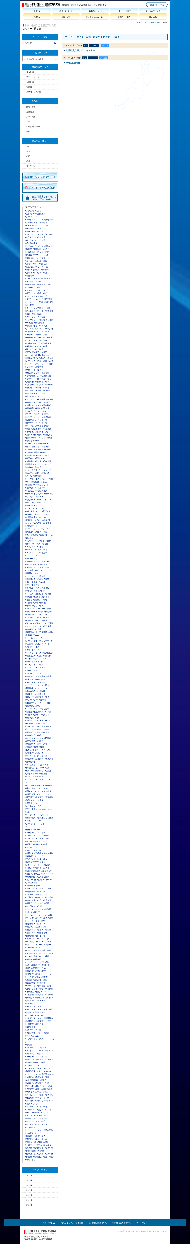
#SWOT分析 (30, 986)
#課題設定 (29, 732)
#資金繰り (47, 1145)
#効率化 (28, 998)
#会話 (43, 479)
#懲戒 (27, 771)
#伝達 (43, 317)
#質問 (39, 880)
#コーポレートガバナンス (36, 915)
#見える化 (48, 1009)
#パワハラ (47, 1092)
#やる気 (28, 776)
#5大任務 (29, 287)
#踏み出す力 (40, 497)
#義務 (50, 853)
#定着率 (42, 576)
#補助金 (38, 467)
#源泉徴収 (37, 1157)
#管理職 (28, 1045)
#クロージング (43, 939)
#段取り (47, 865)
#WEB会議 (45, 768)
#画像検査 (39, 753)
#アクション (30, 617)
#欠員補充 (43, 326)
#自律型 (44, 844)
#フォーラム (46, 570)
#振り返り (45, 709)
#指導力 (40, 741)
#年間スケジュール (41, 485)
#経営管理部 (30, 983)
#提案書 (44, 977)
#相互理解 (47, 656)
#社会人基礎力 (31, 788)
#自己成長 (29, 267)
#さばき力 (37, 273)
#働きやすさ (30, 1003)
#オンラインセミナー (34, 865)
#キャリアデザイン (33, 738)
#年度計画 (41, 891)
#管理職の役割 (31, 326)
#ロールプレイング (33, 653)
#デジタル (29, 1059)
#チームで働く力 (44, 500)
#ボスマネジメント (33, 555)
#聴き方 (43, 1080)
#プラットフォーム (33, 809)
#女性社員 (29, 1054)
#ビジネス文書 (31, 956)
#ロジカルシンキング (34, 1068)
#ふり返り (41, 231)
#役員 (37, 992)
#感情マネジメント (43, 432)
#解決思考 (29, 532)
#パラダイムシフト (33, 220)
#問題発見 (29, 688)
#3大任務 (29, 452)
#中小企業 (29, 918)
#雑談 (49, 438)
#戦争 (47, 331)
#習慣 (27, 270)
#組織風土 (29, 514)
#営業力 (48, 930)
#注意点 (48, 771)
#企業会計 (49, 311)
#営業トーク (30, 370)
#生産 (33, 1142)
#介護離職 (39, 349)
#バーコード (40, 573)
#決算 (27, 800)
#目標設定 (29, 974)
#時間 (27, 785)
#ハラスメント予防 (33, 806)
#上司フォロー (41, 694)
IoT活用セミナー (33, 127)
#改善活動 (29, 614)
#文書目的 (29, 382)
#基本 (33, 785)
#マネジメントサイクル (35, 290)
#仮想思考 (49, 759)
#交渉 (27, 535)
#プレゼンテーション (34, 1018)
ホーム (139, 22)
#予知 (43, 968)
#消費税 (28, 1157)
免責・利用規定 (49, 1223)
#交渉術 (34, 535)
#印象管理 (47, 461)
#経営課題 (46, 417)
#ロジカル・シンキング (35, 541)
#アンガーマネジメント (35, 591)
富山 (28, 146)
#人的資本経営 (45, 402)
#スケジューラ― (32, 399)
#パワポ (45, 567)
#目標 (33, 435)
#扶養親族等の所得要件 (35, 337)
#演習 (41, 665)
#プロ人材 (39, 329)
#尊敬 (27, 258)
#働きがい (29, 473)
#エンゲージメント (33, 685)
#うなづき (29, 367)
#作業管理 (49, 995)
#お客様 (50, 479)
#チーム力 (29, 594)
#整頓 (45, 293)
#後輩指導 (29, 1101)
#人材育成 (29, 1077)
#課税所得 (47, 626)
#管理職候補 (38, 776)
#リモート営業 (37, 800)
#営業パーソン (31, 803)
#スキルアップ (47, 874)
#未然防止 (35, 874)
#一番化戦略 (30, 252)
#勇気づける (42, 818)
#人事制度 (35, 912)
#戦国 (47, 455)
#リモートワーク (32, 650)
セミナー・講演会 (152, 22)
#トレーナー (48, 859)
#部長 (41, 606)
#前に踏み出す (31, 243)
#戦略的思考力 (39, 214)
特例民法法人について (121, 1223)
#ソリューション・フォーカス (37, 529)
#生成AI (38, 550)
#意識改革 (47, 900)
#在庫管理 (35, 871)
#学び (38, 511)
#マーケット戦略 (32, 756)
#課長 (39, 744)
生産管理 (30, 112)
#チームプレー (43, 729)
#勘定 (39, 735)
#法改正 (44, 352)
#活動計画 (39, 644)
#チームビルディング (34, 662)
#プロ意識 (29, 1133)
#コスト (38, 346)
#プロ (49, 355)
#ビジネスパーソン (33, 246)
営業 (28, 122)
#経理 (49, 986)
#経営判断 (29, 1098)
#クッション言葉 (42, 225)
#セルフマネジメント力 (35, 682)
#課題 (33, 1151)
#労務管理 (29, 1089)
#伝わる (34, 438)
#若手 (49, 871)
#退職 (43, 1089)
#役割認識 (41, 691)
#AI (48, 750)
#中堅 (33, 880)
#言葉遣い (29, 464)
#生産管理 (29, 1024)
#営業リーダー (39, 1012)
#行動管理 (39, 759)
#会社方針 (29, 679)
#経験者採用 (30, 284)
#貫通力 (36, 715)
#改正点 (38, 261)
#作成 (43, 679)
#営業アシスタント (39, 862)
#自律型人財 (46, 520)
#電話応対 (29, 1086)
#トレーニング (41, 614)
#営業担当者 (47, 653)
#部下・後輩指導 (32, 447)
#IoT (45, 1086)
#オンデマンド (31, 576)
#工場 (33, 1115)
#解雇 (49, 1089)
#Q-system (42, 564)
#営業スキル (30, 933)
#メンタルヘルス (32, 647)
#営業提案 (29, 759)
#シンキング (44, 788)
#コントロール (31, 340)
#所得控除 (41, 986)
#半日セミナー (31, 402)
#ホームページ (31, 835)
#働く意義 (39, 228)
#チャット (47, 550)
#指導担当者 (30, 579)
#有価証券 (29, 385)
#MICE (34, 612)
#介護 (27, 438)
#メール (50, 888)
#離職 (41, 747)
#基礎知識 (39, 697)
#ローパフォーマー (33, 449)
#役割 (39, 906)
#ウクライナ (30, 331)
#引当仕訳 (29, 491)
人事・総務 (31, 117)
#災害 (37, 458)
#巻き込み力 (30, 691)
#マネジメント (41, 1124)
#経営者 (44, 1057)
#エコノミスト (31, 821)
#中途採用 (41, 284)
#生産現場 (29, 1036)
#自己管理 (29, 305)
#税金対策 (29, 629)
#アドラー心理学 (32, 414)
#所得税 (36, 597)
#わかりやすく (31, 606)
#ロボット (41, 547)
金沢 (28, 151)
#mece (36, 441)
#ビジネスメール (46, 953)
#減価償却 (49, 385)
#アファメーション (41, 255)
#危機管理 (29, 936)
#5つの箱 (29, 323)
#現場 (45, 1142)
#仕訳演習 (39, 797)
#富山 (37, 947)
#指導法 (48, 594)
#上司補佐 (37, 998)
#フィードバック (42, 688)
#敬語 (27, 429)
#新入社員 (29, 1124)
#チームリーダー (42, 514)
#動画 (43, 833)
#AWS (51, 1074)
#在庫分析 (45, 588)
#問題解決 (29, 1136)
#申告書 (50, 399)
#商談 (45, 1107)
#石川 (27, 812)
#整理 (39, 293)
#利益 (41, 423)
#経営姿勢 (29, 856)
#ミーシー (29, 364)
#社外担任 (29, 992)
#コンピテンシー (32, 962)
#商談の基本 (48, 918)
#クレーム (39, 856)
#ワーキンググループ (34, 847)
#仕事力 (36, 844)
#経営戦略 (37, 249)
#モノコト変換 (43, 252)
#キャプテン (46, 726)
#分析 (27, 829)
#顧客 (27, 862)
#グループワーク (32, 317)
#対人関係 (29, 497)
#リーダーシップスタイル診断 (37, 308)
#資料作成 (39, 897)
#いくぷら (29, 355)
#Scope (36, 635)
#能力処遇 (43, 223)
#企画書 (28, 980)
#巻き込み (45, 414)
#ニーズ (44, 756)
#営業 (39, 1107)
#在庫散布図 (46, 376)
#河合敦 (28, 455)
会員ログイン (156, 5)
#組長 (37, 473)
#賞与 (27, 774)
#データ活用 (44, 838)
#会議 (27, 1104)
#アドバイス (40, 791)
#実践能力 (29, 644)
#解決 (50, 632)
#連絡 (27, 612)
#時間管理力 (30, 741)
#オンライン (30, 1107)
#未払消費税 (40, 488)
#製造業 (28, 1062)
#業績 (41, 535)
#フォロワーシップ (33, 567)
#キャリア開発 (31, 670)
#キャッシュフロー (43, 1098)
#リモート (49, 1059)
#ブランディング (38, 829)
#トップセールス (32, 479)
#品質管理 (39, 995)
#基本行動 (48, 1130)
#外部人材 (49, 329)
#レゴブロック (31, 665)
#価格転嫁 (29, 346)
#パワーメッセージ (33, 886)
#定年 (35, 700)
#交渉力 (28, 273)
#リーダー (41, 1115)
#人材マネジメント (33, 405)
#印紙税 (40, 1151)
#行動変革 (35, 270)
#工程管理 (29, 995)
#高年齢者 (46, 405)
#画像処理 (29, 753)
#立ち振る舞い (43, 877)
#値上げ (46, 346)
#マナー (47, 945)
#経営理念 (43, 774)
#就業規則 (41, 1021)
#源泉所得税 (30, 1154)
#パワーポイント (32, 1065)
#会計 (27, 965)
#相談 (40, 612)
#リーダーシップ (32, 1057)
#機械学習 (29, 971)
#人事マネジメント (33, 217)
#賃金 (37, 1089)
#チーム (28, 1012)
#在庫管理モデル (32, 376)
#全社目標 (39, 420)
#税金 (51, 1157)
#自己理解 (46, 738)
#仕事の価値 (30, 231)
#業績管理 (39, 1083)
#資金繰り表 (30, 735)
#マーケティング (32, 833)
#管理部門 (39, 281)
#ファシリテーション (44, 1101)
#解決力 (28, 255)
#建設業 (28, 844)
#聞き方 (38, 918)
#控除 (43, 399)
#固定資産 (39, 385)
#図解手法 (29, 697)
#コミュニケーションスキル (36, 765)
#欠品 (43, 379)
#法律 (46, 1033)
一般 (28, 131)
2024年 (29, 1190)
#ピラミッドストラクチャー (36, 443)
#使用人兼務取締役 (33, 853)
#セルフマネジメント (34, 1009)
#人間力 (37, 287)
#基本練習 (29, 228)
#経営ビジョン (41, 894)
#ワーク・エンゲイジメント (36, 815)
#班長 (27, 871)
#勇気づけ (29, 791)
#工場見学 (43, 841)
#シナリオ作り (41, 620)
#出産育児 (47, 435)
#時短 (43, 393)
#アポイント (30, 859)
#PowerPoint (40, 1015)
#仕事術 (50, 364)
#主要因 (28, 603)
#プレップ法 (30, 721)
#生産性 (28, 959)
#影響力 (28, 715)
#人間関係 (41, 924)
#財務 (41, 989)
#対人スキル (30, 729)
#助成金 (38, 461)
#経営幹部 (39, 1059)
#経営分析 (49, 897)
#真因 (35, 603)
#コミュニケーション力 (35, 667)
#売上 (39, 314)
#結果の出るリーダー (34, 494)
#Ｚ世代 (40, 370)
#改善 (37, 1136)
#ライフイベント (32, 234)
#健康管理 (29, 703)
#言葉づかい (30, 930)
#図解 (45, 980)
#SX (38, 544)
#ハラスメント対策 (43, 703)
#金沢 (49, 942)
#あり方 (28, 523)
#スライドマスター (33, 585)
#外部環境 (47, 523)
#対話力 (45, 685)
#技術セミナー (31, 1027)
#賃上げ (36, 343)
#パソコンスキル (44, 1071)
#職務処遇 (29, 225)
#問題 (27, 1151)
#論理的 (28, 441)
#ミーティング (37, 1104)
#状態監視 (35, 968)
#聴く (27, 482)
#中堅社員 (39, 1054)
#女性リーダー (47, 974)
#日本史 (43, 452)
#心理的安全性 (31, 517)
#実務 (37, 971)
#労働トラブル (31, 838)
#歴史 (36, 452)
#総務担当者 (42, 933)
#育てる (28, 623)
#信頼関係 (29, 718)
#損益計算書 (30, 900)
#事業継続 (29, 458)
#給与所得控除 (41, 335)
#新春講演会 (38, 455)
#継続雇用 (29, 408)
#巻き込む (43, 264)
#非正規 (28, 700)
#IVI (34, 564)
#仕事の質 (48, 494)
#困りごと (41, 502)
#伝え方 (47, 1068)
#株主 (47, 697)
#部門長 (28, 841)
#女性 (27, 912)
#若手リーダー (41, 211)
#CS (27, 1080)
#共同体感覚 (30, 818)
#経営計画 (29, 1083)
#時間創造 (48, 299)
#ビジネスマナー (32, 1127)
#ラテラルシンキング (34, 299)
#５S (43, 1136)
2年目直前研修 (73, 62)
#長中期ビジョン (32, 676)
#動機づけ (29, 694)
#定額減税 (29, 461)
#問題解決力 (30, 924)
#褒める (38, 388)
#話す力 (40, 785)
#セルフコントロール (34, 945)
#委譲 (50, 320)
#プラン (28, 626)
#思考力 (46, 249)
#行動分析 (45, 473)
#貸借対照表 (38, 1148)
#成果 (37, 520)
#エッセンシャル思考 (34, 302)
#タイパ (38, 396)
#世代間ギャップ (32, 373)
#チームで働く (41, 240)
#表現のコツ (38, 623)
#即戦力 (50, 284)
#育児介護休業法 (32, 352)
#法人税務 (49, 1154)
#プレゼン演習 (40, 723)
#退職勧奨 (46, 449)
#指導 (43, 676)
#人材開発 (29, 947)
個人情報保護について (98, 1223)
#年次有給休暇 (37, 771)
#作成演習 (49, 623)
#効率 (45, 261)
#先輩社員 (37, 868)
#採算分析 (49, 1095)
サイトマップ (141, 1223)
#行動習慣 (45, 270)
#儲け (47, 420)
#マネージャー (31, 953)
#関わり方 (45, 715)
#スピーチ (43, 850)
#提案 (39, 859)
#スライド (37, 626)
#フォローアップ (32, 709)
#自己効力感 (30, 311)
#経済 (50, 818)
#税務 (45, 1157)
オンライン (31, 166)
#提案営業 (39, 367)
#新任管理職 (39, 323)
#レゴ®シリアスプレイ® (35, 659)
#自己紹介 (39, 718)
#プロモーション (46, 835)
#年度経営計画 (31, 526)
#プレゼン (49, 1110)
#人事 (49, 1021)
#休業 (37, 706)
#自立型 (42, 603)
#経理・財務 (30, 1160)
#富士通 (45, 544)
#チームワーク (31, 1118)
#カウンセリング (44, 258)
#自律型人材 (47, 246)
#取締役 (36, 1062)
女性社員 (30, 82)
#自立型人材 (30, 906)
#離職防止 (29, 573)
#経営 (43, 1062)
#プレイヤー (40, 364)
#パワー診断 (30, 361)
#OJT (27, 1112)
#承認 (39, 617)
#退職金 (34, 774)
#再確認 (28, 712)
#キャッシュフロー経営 (35, 921)
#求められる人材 (46, 358)
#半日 (35, 841)
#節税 (43, 871)
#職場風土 (29, 520)
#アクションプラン (33, 673)
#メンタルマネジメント (35, 508)
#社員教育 (43, 1074)
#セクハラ (37, 1092)
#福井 (27, 880)
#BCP (43, 458)
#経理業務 (49, 797)
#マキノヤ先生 (31, 470)
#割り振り (43, 320)
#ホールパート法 (44, 721)
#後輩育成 (29, 620)
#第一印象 (29, 426)
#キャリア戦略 (47, 234)
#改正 (47, 644)
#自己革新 (37, 523)
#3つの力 (47, 390)
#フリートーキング (43, 464)
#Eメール (49, 535)
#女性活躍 (39, 594)
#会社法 (28, 600)
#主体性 (28, 214)
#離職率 (28, 343)
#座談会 (28, 564)
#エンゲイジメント (33, 417)
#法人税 (40, 1154)
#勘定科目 (29, 538)
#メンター (45, 992)
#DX (37, 1036)
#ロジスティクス (32, 588)
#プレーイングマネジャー (36, 1048)
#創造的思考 (48, 361)
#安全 (27, 1115)
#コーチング (30, 1110)
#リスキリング (31, 553)
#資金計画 (29, 1000)
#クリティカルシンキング (36, 296)
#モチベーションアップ (35, 1121)
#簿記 (39, 1145)
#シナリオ (47, 880)
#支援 (45, 273)
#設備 (27, 968)
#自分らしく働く (42, 532)
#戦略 (37, 679)
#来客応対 (47, 429)
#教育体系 (39, 1077)
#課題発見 (37, 600)
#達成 (39, 435)
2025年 (29, 1185)
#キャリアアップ (46, 641)
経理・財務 (31, 107)
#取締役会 (35, 482)
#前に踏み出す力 (32, 393)
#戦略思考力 (30, 744)
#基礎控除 (29, 335)
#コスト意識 (30, 314)
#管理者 (28, 747)
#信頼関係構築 (43, 579)
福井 (28, 161)
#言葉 (27, 874)
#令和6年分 (30, 511)
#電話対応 (29, 927)
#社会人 (38, 390)
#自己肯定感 (30, 237)
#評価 (37, 974)
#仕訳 (47, 1083)
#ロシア (40, 331)
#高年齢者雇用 (31, 223)
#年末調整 (41, 983)
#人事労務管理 (31, 883)
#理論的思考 (30, 656)
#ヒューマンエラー (43, 1139)
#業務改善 (29, 1139)
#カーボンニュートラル (35, 638)
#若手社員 (29, 942)
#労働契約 (48, 1018)
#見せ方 (28, 264)
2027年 (29, 1175)
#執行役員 (45, 597)
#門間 (41, 821)
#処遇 (37, 408)
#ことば (42, 438)
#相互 (33, 258)
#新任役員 (45, 903)
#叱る (35, 358)
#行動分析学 (30, 794)
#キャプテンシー (32, 726)
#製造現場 (39, 1024)
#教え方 (46, 617)
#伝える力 (29, 1015)
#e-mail (42, 582)
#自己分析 (29, 390)
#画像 (50, 1086)
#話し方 (40, 1110)
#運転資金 (45, 732)
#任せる (40, 311)
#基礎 (37, 927)
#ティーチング (31, 1074)
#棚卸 (47, 382)
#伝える (28, 476)
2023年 (29, 1195)
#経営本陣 (29, 420)
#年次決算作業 (41, 491)
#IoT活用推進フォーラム (35, 750)
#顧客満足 (34, 1080)
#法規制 (44, 482)
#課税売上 (29, 388)
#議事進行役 (30, 762)
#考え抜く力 (30, 500)
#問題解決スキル (32, 768)
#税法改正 (35, 965)
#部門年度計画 (31, 423)
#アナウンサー (31, 320)
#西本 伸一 (30, 544)
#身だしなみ (36, 429)
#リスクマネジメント (34, 1033)
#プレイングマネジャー (35, 609)
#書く (49, 379)
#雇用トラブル (31, 989)
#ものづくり (30, 1145)
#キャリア (29, 977)
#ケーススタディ (32, 950)
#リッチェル (30, 547)
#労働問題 (49, 989)
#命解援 (48, 785)
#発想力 (28, 597)
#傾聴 (37, 977)
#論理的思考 (30, 1071)
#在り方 (49, 337)
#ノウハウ (45, 1112)
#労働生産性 (46, 343)
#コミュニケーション (34, 1130)
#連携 (37, 570)
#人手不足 (29, 329)
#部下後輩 (46, 511)
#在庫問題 (43, 632)
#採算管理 (49, 1148)
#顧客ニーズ (30, 502)
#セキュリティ (31, 850)
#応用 (43, 927)
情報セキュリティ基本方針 (72, 1223)
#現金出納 (39, 382)
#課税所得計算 (31, 632)
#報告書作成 (30, 891)
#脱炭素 (28, 635)
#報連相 (38, 1086)
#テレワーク (40, 942)
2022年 (29, 1200)
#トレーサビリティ (33, 561)
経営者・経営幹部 (33, 92)
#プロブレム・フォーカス (36, 411)
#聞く (35, 264)
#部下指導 (29, 797)
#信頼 (49, 791)
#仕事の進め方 (31, 505)
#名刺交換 (29, 432)
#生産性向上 (48, 998)
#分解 (48, 541)
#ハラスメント (31, 1095)
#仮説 (39, 656)
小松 (28, 156)
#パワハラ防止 (31, 641)
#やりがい (43, 517)
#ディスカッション (33, 909)
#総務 (41, 1095)
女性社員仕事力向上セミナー (80, 50)
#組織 (50, 915)
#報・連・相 (40, 936)
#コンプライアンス (33, 1030)
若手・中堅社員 (32, 77)
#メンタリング (31, 1051)
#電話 (47, 1077)
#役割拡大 (29, 211)
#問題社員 (45, 447)
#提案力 (40, 930)
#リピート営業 (31, 582)
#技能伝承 (35, 1112)
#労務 (45, 600)
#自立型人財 (38, 712)
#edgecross (47, 809)
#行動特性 (45, 962)
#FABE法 (29, 723)
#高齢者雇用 (47, 220)
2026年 (29, 1180)
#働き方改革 (40, 1000)
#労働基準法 (30, 1021)
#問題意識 (43, 553)
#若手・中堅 (46, 950)
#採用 (35, 747)
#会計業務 (29, 488)
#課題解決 (45, 408)
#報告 (48, 609)
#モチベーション (46, 1051)
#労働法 (28, 1092)
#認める (46, 388)
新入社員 (30, 72)
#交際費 (38, 629)
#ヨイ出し (29, 261)
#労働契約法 (30, 877)
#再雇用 (42, 700)
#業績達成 (41, 237)
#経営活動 (29, 276)
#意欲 (27, 435)
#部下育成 (43, 1118)
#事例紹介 (37, 959)
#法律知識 (29, 706)
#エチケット (40, 1133)
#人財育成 (29, 897)
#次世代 (28, 249)
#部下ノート (30, 293)
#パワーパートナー (45, 794)
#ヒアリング (30, 939)
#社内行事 (29, 281)
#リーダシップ (45, 470)
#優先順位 (48, 612)
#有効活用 (48, 302)
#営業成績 (37, 476)
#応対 (47, 423)
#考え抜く (29, 240)
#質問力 (48, 712)
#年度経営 (29, 894)
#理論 (37, 732)
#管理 (43, 971)
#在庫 (27, 1142)
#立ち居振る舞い (42, 426)
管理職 (29, 87)
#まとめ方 (29, 570)
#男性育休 (43, 340)
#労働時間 (46, 909)
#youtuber (29, 467)
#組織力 (28, 358)
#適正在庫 (45, 373)
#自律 (39, 361)
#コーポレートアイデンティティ (38, 278)
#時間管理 (29, 396)
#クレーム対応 (31, 559)
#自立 (39, 900)
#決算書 (28, 1148)
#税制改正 (45, 965)
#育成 (49, 676)
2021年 (29, 1205)
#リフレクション (42, 267)
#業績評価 (37, 980)
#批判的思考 (40, 355)
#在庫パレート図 (32, 379)
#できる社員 (44, 956)
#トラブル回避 (31, 888)
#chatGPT (29, 550)
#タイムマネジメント (34, 1006)
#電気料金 (46, 561)
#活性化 (46, 868)
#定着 (45, 744)
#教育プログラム (32, 903)
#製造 (39, 1142)
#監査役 (28, 485)
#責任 (44, 853)
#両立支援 (29, 349)
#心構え (28, 868)
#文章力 (42, 888)
